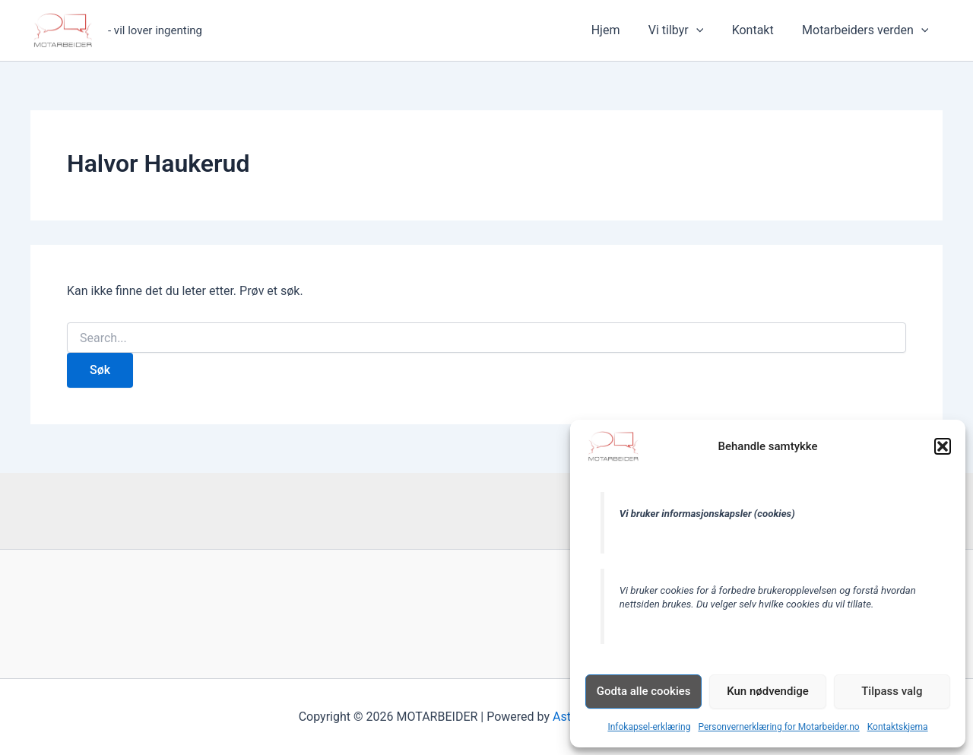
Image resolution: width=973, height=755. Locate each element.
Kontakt (759, 30)
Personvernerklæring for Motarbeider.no (778, 727)
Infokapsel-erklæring (648, 727)
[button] (942, 446)
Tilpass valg (891, 691)
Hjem (619, 30)
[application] (706, 30)
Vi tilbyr (686, 30)
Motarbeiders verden (867, 30)
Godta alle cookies (644, 691)
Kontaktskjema (897, 727)
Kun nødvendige (768, 691)
